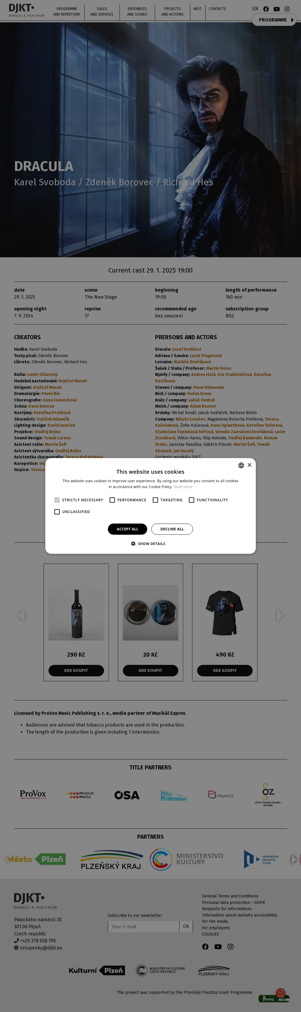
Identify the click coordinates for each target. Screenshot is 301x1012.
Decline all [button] (172, 529)
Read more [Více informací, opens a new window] (183, 486)
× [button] (249, 465)
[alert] (150, 506)
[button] (151, 544)
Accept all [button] (128, 529)
